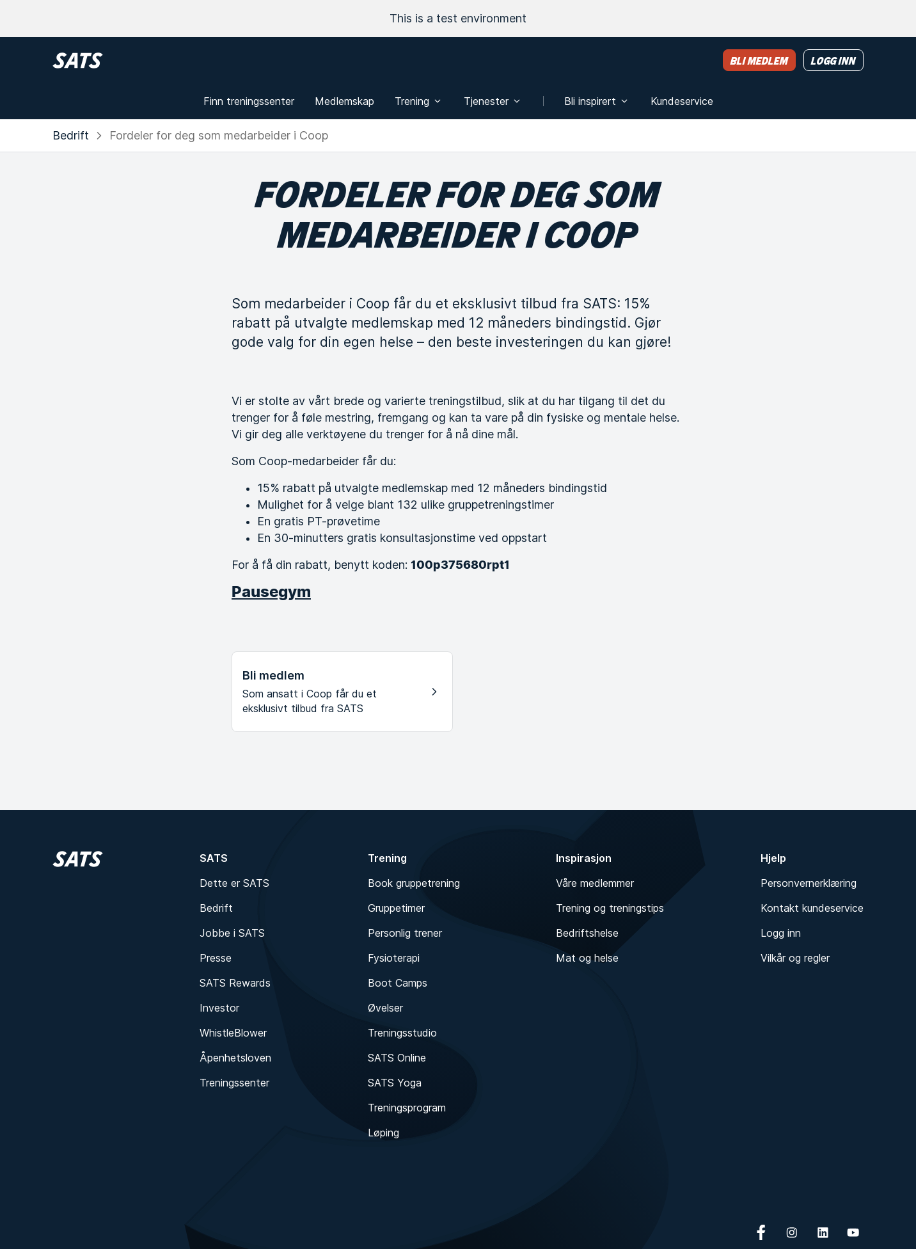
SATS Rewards (235, 982)
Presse (216, 957)
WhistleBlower (233, 1032)
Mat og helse (587, 957)
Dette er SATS (234, 883)
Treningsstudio (402, 1032)
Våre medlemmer (595, 883)
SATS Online (397, 1057)
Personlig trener (405, 933)
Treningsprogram (407, 1107)
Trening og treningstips (610, 908)
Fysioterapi (394, 957)
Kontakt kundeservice (812, 908)
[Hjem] (77, 60)
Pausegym (271, 591)
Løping (383, 1132)
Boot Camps (397, 982)
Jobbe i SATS (232, 933)
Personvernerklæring (809, 883)
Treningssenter (234, 1082)
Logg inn (781, 933)
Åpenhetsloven (235, 1057)
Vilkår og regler (795, 957)
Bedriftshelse (587, 933)
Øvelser (385, 1007)
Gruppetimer (396, 908)
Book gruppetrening (414, 883)
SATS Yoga (395, 1082)
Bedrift (70, 135)
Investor (219, 1007)
